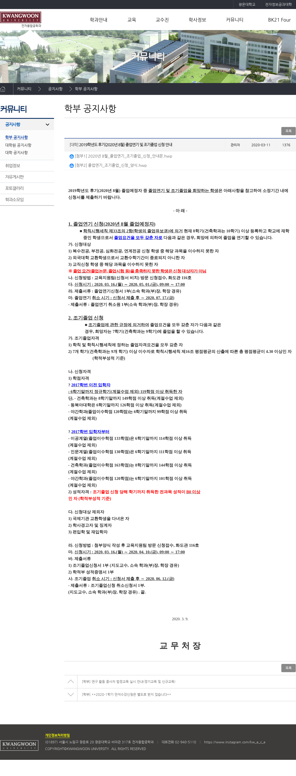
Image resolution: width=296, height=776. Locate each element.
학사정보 (197, 19)
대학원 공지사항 (18, 145)
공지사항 (55, 89)
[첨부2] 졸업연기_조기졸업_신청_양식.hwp (108, 165)
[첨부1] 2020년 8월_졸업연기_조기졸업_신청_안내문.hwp (120, 156)
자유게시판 (14, 176)
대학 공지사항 (16, 152)
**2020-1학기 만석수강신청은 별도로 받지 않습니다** (126, 694)
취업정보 (12, 165)
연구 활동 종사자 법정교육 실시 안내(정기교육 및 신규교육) (129, 681)
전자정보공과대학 (278, 4)
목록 (288, 131)
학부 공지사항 (86, 89)
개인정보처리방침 (57, 735)
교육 (131, 19)
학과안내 (98, 19)
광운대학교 (247, 4)
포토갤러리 (14, 188)
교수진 (162, 19)
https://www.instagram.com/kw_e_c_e (234, 742)
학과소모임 (14, 199)
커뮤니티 (234, 19)
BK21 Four (279, 19)
